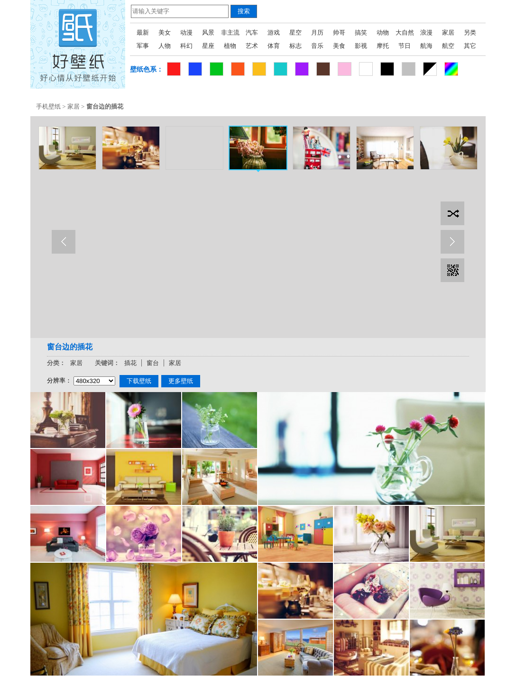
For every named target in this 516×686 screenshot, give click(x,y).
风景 (208, 32)
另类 (470, 32)
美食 (339, 45)
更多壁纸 (180, 380)
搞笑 (361, 32)
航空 (448, 45)
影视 (361, 45)
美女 (164, 32)
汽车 (252, 32)
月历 (317, 32)
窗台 (153, 362)
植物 (230, 45)
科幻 (186, 45)
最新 (143, 32)
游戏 (273, 32)
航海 (426, 45)
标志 (295, 45)
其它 (470, 45)
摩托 (383, 45)
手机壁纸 (48, 106)
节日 (404, 45)
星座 (208, 45)
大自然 (405, 32)
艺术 (252, 45)
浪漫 (426, 32)
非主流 (230, 32)
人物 (164, 45)
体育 (273, 45)
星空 (295, 32)
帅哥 (339, 32)
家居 (448, 32)
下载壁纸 (139, 380)
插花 (130, 362)
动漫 (186, 32)
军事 (143, 45)
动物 (383, 32)
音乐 (317, 45)
